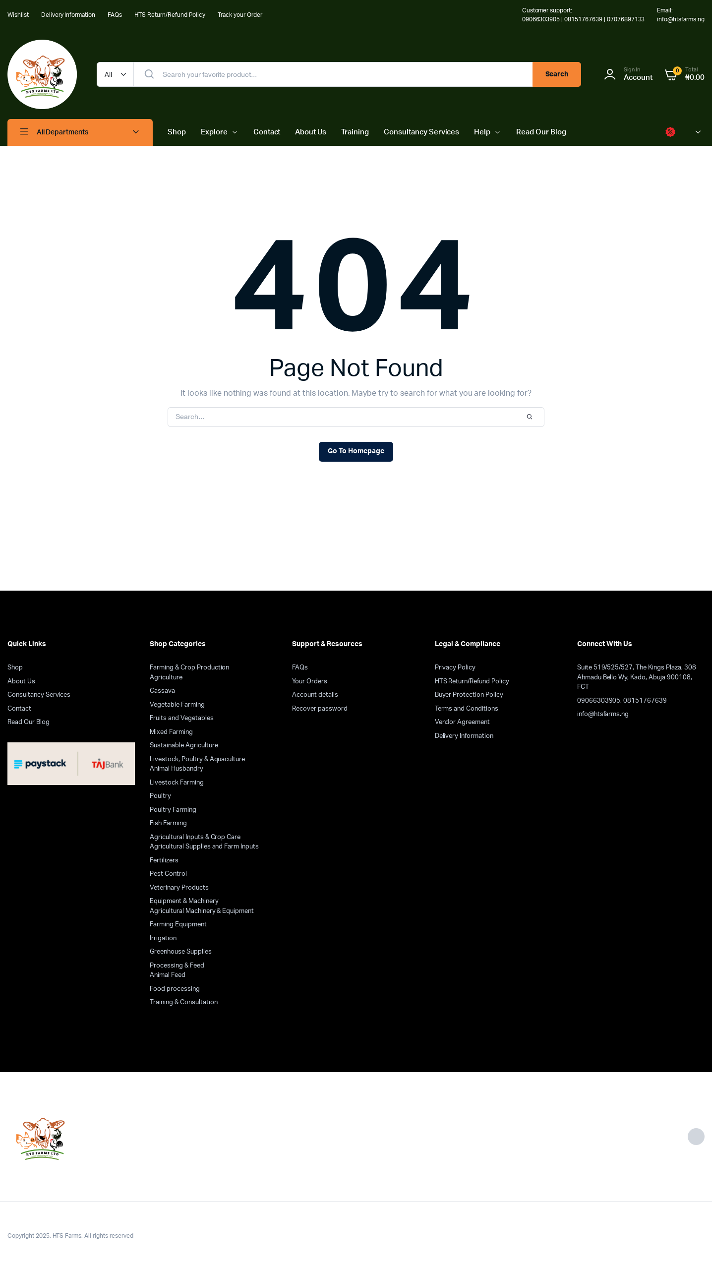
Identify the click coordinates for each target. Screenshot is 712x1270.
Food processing (175, 989)
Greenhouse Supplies (180, 952)
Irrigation (163, 938)
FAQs (115, 15)
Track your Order (240, 15)
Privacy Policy (455, 668)
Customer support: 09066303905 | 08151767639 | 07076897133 (583, 14)
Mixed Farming (171, 732)
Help (482, 132)
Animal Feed (167, 975)
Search (557, 74)
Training (355, 132)
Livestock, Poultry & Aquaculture (197, 759)
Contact (267, 132)
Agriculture (166, 677)
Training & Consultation (183, 1002)
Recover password (320, 709)
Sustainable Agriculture (184, 745)
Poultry (160, 796)
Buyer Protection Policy (469, 695)
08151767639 (645, 701)
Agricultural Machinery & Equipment (202, 911)
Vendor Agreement (462, 722)
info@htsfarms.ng (603, 714)
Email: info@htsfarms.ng (681, 14)
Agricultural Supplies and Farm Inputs (204, 847)
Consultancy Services (421, 132)
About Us (310, 132)
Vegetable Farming (177, 705)
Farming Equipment (178, 924)
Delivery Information (68, 15)
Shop (177, 132)
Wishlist (18, 15)
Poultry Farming (173, 810)
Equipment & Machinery (184, 901)
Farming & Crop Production (189, 668)
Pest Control (168, 874)
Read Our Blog (541, 132)
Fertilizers (164, 860)
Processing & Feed (177, 966)
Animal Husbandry (176, 769)
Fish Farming (168, 823)
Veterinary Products (179, 888)
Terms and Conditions (466, 709)
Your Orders (309, 681)
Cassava (162, 691)
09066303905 (599, 701)
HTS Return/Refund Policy (169, 15)
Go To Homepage (356, 451)
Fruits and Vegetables (181, 718)
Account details (315, 695)
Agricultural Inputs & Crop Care (195, 837)
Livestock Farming (177, 783)
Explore (214, 132)
